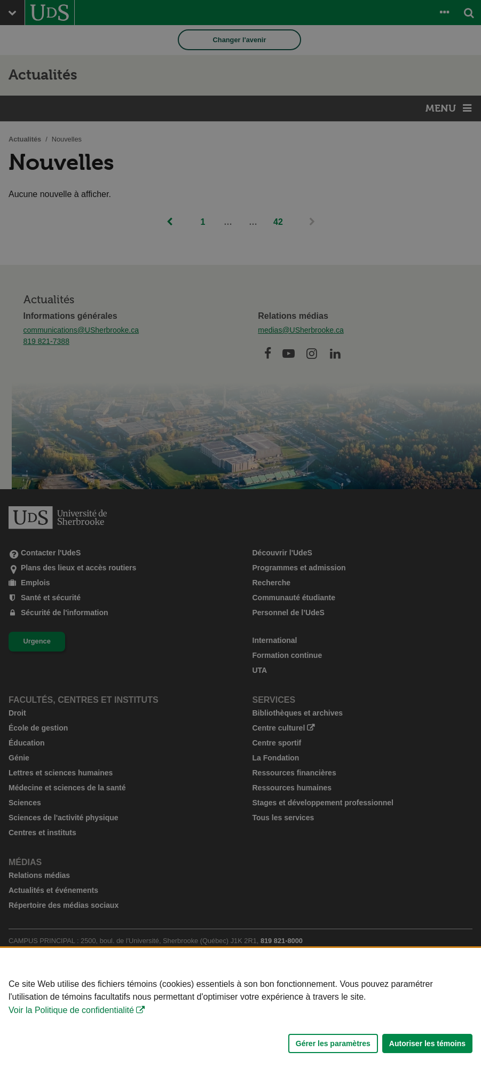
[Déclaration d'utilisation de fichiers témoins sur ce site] (240, 1015)
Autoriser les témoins (427, 1043)
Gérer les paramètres (333, 1043)
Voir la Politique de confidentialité (71, 1010)
